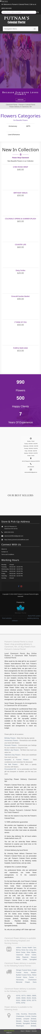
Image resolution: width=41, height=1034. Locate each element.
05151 (18, 1000)
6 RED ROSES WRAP (20, 167)
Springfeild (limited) (29, 1023)
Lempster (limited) (29, 1018)
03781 (18, 1003)
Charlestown (20, 1016)
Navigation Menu (10, 29)
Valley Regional (22, 957)
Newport (26, 1021)
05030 (23, 998)
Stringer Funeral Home (23, 970)
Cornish (27, 1016)
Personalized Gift (10, 769)
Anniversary (13, 126)
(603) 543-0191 (9, 532)
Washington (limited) (26, 1026)
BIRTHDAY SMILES (20, 193)
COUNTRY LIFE (20, 244)
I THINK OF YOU (20, 322)
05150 (29, 998)
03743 (18, 995)
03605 (34, 995)
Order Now (20, 99)
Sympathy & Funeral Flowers (16, 759)
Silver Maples (31, 952)
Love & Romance (14, 135)
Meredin (19, 1021)
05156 (34, 998)
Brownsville (32, 1014)
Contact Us (4, 551)
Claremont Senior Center (26, 955)
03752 (23, 1003)
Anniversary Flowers (11, 740)
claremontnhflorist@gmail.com (13, 536)
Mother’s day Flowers (11, 750)
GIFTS (28, 126)
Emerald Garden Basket (20, 296)
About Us (4, 549)
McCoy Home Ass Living (24, 950)
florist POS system (34, 616)
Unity (17, 1014)
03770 (34, 1000)
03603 (29, 995)
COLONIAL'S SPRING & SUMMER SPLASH (20, 219)
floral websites (7, 618)
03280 (18, 998)
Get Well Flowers (10, 764)
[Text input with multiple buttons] (18, 12)
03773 (23, 995)
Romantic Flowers (10, 745)
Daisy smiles (20, 270)
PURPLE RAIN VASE (20, 348)
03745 (29, 1000)
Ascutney (24, 1014)
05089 (23, 1000)
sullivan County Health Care (26, 947)
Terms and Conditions (7, 554)
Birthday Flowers (10, 738)
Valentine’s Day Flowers (12, 755)
